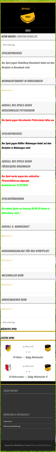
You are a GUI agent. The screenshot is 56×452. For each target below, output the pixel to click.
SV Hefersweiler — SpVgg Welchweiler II (28, 376)
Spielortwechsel (11, 53)
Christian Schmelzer (27, 36)
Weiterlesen (7, 90)
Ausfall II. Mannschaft (15, 226)
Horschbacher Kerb (13, 299)
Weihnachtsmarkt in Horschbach (22, 81)
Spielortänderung (12, 199)
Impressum (8, 421)
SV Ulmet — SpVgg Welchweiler (28, 357)
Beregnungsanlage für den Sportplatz (25, 251)
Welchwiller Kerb (12, 275)
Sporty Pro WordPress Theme (18, 445)
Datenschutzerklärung (12, 426)
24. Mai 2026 (28, 346)
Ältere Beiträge (8, 45)
